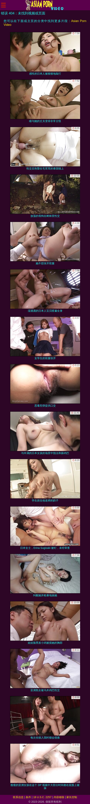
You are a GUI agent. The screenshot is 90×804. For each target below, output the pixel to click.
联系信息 (18, 797)
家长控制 (71, 797)
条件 (28, 797)
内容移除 (59, 797)
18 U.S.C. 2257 (42, 797)
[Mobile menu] (3, 5)
